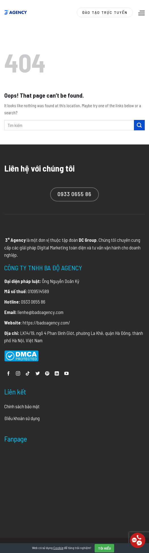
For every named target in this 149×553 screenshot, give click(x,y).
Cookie (58, 548)
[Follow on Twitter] (37, 373)
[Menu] (141, 13)
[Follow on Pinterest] (47, 373)
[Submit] (139, 125)
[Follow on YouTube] (66, 373)
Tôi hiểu (104, 548)
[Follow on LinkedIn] (57, 373)
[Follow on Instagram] (18, 373)
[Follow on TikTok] (27, 373)
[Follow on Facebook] (8, 373)
